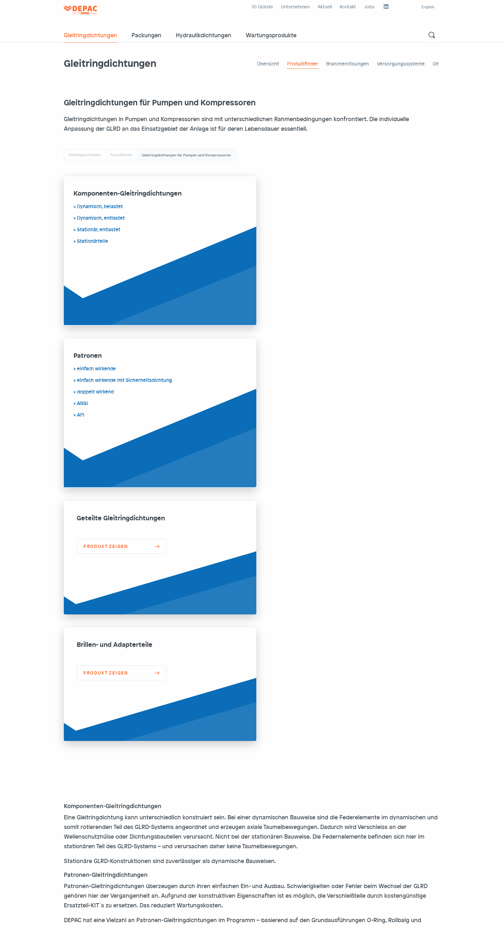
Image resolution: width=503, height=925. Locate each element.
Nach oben (421, 915)
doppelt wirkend (287, 229)
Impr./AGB (74, 915)
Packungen (146, 35)
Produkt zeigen (105, 384)
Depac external (174, 915)
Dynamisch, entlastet (101, 218)
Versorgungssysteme (401, 63)
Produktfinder (302, 63)
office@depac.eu (213, 839)
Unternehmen (295, 7)
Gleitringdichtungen (90, 35)
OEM (438, 63)
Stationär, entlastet (98, 229)
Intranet (201, 915)
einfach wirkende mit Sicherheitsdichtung (316, 218)
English (428, 6)
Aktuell (325, 7)
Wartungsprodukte (271, 35)
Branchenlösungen (347, 63)
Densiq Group (228, 915)
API (273, 253)
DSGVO (96, 915)
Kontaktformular (397, 867)
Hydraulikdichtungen (203, 35)
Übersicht (268, 63)
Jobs (369, 7)
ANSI (274, 241)
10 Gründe (262, 7)
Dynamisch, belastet (100, 206)
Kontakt (348, 7)
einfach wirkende (288, 206)
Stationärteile (92, 241)
